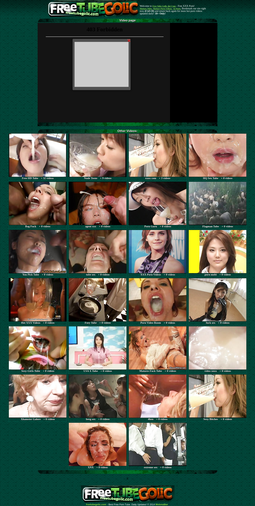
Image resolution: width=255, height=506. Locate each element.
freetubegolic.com (96, 504)
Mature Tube (146, 8)
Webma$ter (162, 504)
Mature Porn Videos (162, 8)
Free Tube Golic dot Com (164, 6)
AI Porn (177, 8)
